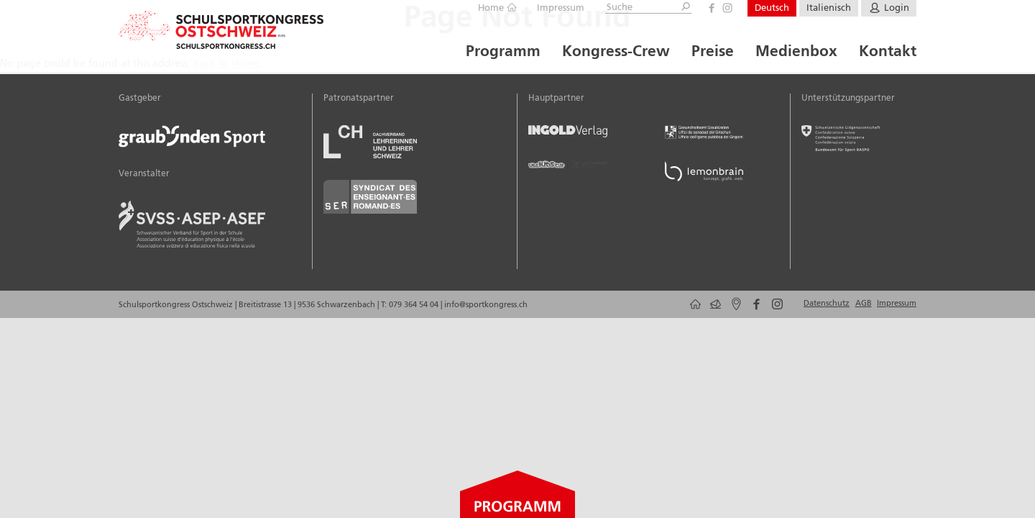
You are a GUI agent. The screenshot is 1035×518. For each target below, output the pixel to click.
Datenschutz (827, 303)
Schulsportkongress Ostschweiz (177, 305)
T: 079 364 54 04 (409, 305)
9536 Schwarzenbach (337, 305)
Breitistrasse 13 (266, 305)
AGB (863, 303)
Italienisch (828, 8)
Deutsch (772, 8)
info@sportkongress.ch (486, 305)
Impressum (560, 8)
